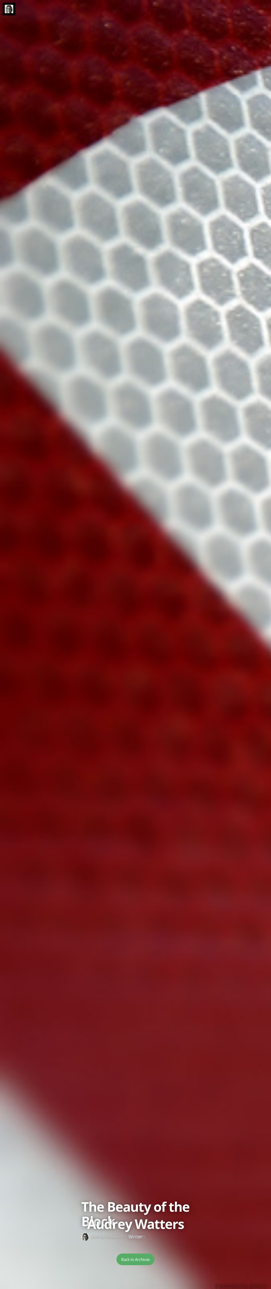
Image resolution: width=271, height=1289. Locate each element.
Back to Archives (135, 1259)
